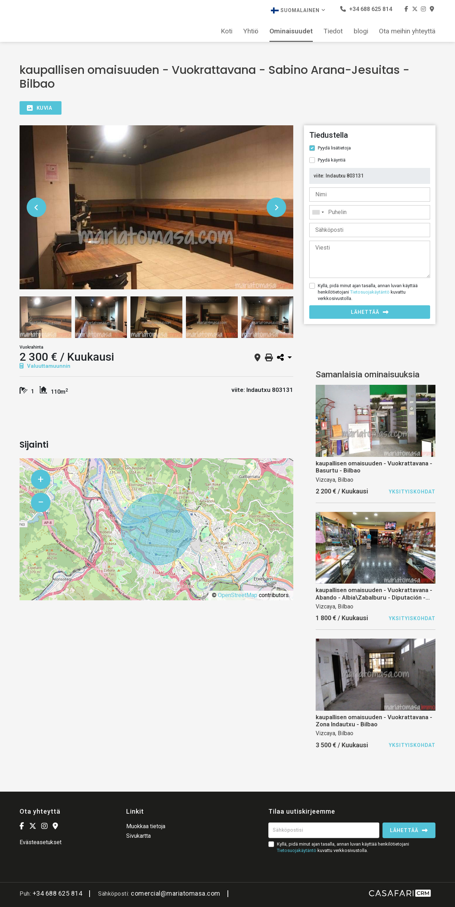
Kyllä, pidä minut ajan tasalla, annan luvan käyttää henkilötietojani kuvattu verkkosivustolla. (368, 292)
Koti (226, 31)
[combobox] (370, 212)
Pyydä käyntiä (332, 160)
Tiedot (333, 31)
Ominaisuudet (291, 31)
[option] (156, 207)
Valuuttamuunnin (45, 366)
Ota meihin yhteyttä (407, 31)
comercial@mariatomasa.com (175, 893)
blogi (361, 31)
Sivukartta (138, 835)
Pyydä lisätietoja (334, 148)
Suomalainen (298, 10)
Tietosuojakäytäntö (370, 292)
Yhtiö (250, 31)
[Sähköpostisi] (323, 830)
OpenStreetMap (237, 595)
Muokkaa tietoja (145, 826)
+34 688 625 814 (366, 9)
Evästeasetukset (40, 842)
